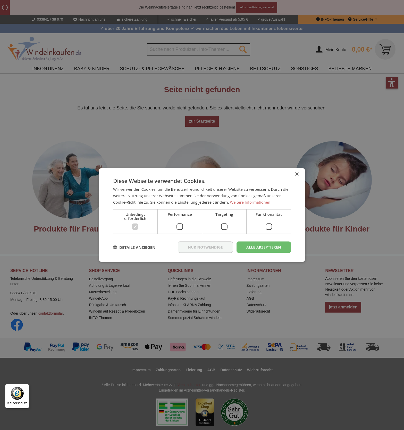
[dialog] (202, 215)
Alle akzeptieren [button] (263, 246)
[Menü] (26, 387)
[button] (134, 247)
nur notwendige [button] (205, 246)
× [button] (297, 174)
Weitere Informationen (250, 201)
